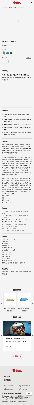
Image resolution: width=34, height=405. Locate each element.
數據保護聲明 (13, 402)
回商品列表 (18, 356)
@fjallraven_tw (26, 385)
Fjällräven (24, 389)
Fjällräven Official (8, 390)
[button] (1, 303)
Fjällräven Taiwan (8, 386)
